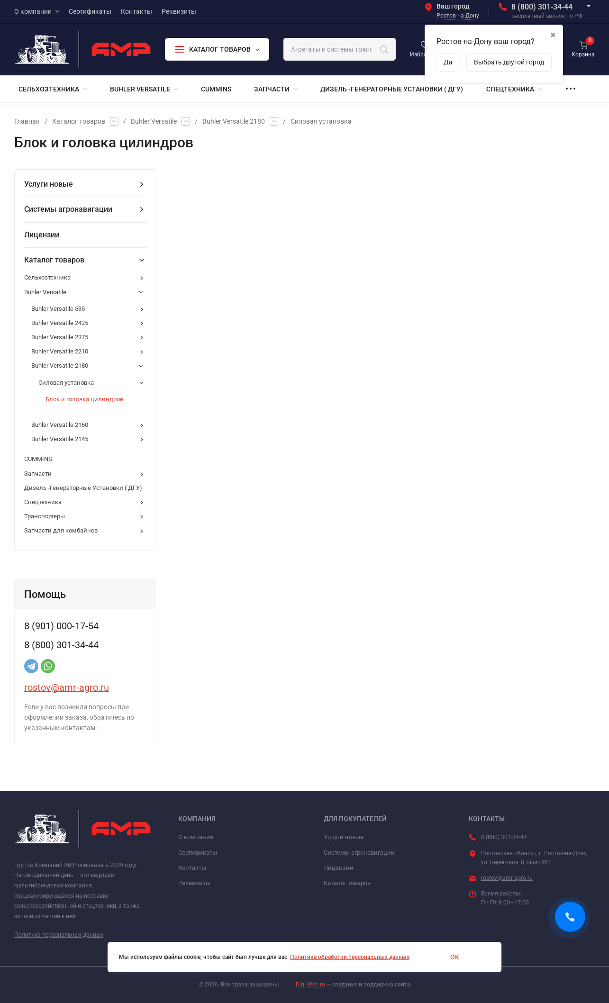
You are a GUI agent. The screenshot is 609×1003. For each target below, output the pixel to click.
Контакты (192, 867)
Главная (27, 121)
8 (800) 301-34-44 (542, 6)
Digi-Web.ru (310, 984)
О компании (196, 836)
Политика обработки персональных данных (349, 957)
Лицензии (339, 867)
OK (454, 957)
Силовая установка (321, 121)
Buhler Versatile (154, 121)
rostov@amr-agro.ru (66, 687)
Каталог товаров (78, 121)
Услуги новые (344, 836)
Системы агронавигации (359, 852)
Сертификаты (197, 852)
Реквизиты (194, 882)
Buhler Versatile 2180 (233, 121)
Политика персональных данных (58, 934)
